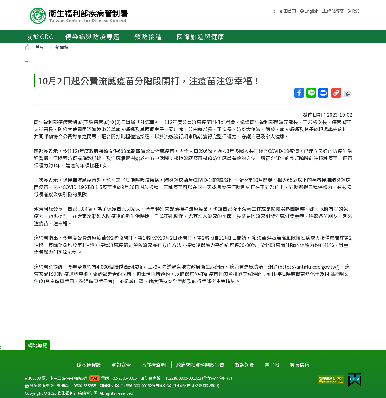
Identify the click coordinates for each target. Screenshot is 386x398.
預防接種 (148, 36)
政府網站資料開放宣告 (200, 364)
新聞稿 (61, 47)
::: (26, 59)
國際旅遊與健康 (201, 36)
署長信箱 (299, 364)
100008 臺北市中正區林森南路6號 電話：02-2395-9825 (81, 378)
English (311, 11)
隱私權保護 (89, 364)
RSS (356, 11)
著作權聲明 (153, 364)
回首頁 (289, 11)
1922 (169, 378)
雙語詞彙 (244, 364)
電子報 (272, 364)
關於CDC (40, 36)
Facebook (299, 93)
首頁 (39, 47)
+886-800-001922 (139, 385)
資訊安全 (121, 364)
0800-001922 (190, 378)
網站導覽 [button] (335, 11)
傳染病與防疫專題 (92, 36)
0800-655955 (85, 385)
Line (311, 93)
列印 (323, 93)
